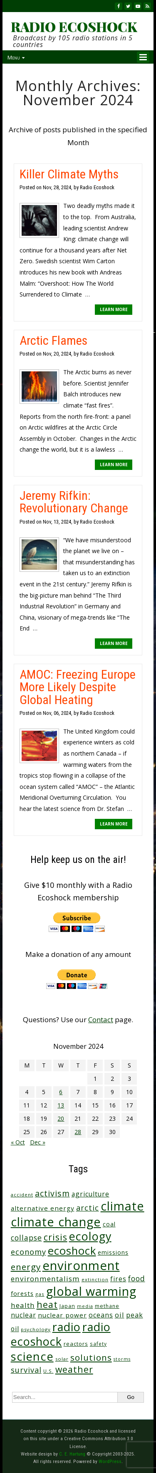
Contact (100, 1019)
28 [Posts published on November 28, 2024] (77, 1132)
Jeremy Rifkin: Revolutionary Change (74, 501)
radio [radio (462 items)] (66, 1327)
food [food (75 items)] (136, 1278)
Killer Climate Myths (69, 174)
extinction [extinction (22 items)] (95, 1279)
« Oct (18, 1142)
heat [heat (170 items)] (47, 1304)
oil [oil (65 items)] (119, 1315)
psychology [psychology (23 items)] (36, 1329)
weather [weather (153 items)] (74, 1369)
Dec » (37, 1142)
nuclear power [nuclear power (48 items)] (62, 1315)
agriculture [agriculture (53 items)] (90, 1194)
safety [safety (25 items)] (98, 1343)
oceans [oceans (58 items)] (101, 1315)
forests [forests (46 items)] (22, 1293)
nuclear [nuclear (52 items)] (23, 1315)
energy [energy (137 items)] (26, 1267)
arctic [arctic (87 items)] (87, 1208)
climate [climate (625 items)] (122, 1206)
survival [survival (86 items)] (26, 1370)
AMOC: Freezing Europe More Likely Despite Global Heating (78, 687)
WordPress (110, 1461)
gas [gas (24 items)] (40, 1294)
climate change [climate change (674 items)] (56, 1221)
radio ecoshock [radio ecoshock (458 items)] (61, 1334)
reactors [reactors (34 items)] (76, 1343)
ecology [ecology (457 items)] (90, 1236)
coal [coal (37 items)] (109, 1224)
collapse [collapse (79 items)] (26, 1238)
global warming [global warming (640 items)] (91, 1291)
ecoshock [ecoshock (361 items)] (72, 1250)
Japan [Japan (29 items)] (67, 1306)
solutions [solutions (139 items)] (91, 1357)
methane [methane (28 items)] (107, 1306)
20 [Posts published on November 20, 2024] (60, 1118)
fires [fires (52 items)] (118, 1278)
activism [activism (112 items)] (52, 1193)
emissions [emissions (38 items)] (113, 1252)
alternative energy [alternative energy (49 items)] (42, 1208)
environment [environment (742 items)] (81, 1265)
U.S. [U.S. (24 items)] (48, 1371)
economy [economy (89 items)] (28, 1251)
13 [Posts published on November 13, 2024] (60, 1105)
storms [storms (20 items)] (122, 1359)
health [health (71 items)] (23, 1305)
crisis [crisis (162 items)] (55, 1237)
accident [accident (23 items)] (22, 1194)
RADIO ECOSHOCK (74, 26)
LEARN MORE (114, 309)
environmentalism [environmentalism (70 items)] (45, 1278)
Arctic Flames (53, 340)
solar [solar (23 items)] (62, 1359)
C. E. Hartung (72, 1454)
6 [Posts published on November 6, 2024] (60, 1092)
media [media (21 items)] (85, 1306)
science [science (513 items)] (32, 1356)
